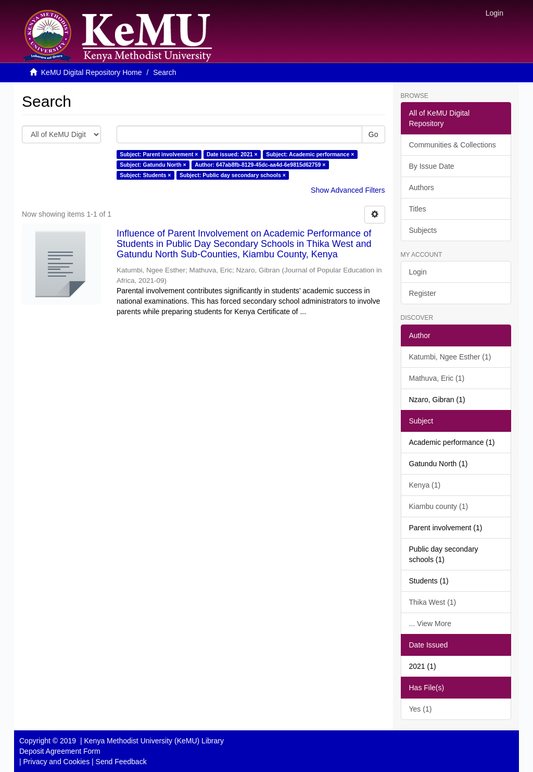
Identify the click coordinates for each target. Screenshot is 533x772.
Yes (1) (420, 709)
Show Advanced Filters (348, 190)
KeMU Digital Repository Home (91, 72)
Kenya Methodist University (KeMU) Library (153, 741)
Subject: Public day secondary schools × (233, 175)
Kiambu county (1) (438, 506)
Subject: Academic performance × (310, 154)
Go (373, 134)
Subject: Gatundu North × (153, 164)
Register (422, 293)
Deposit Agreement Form (59, 751)
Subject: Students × (145, 175)
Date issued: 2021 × (232, 154)
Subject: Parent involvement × (159, 154)
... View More (430, 623)
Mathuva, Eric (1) (437, 378)
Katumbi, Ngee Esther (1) (450, 357)
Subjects (423, 230)
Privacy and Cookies (56, 761)
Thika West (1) (432, 602)
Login (418, 272)
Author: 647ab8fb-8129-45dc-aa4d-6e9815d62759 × (260, 164)
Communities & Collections (452, 145)
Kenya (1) (425, 485)
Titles (417, 209)
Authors (421, 187)
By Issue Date (431, 166)
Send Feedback (121, 761)
